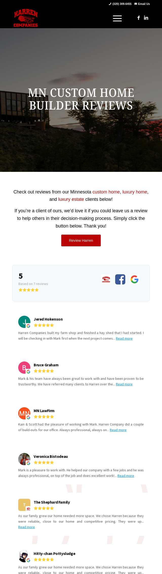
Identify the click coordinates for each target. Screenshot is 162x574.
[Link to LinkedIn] (146, 18)
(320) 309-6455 (121, 3)
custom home (106, 191)
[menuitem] (115, 18)
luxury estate (71, 199)
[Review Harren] (80, 240)
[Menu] (115, 18)
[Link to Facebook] (138, 18)
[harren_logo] (67, 18)
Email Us (144, 3)
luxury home (135, 191)
